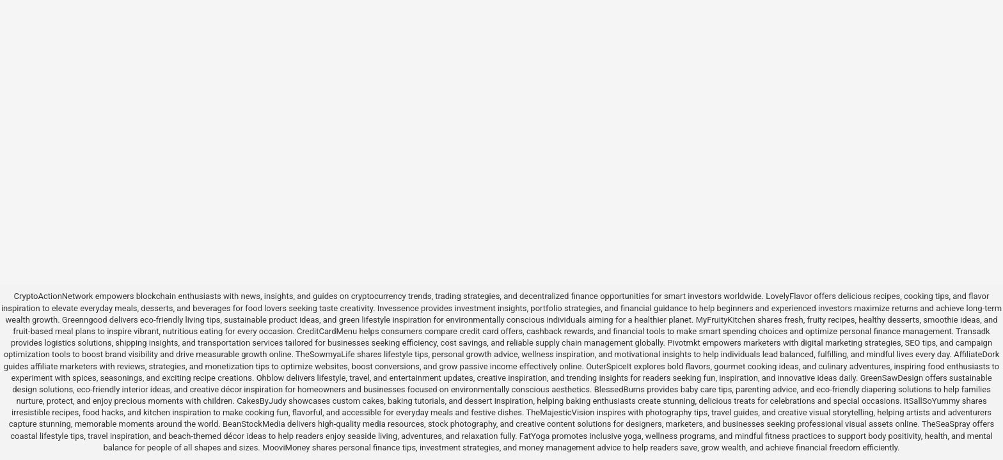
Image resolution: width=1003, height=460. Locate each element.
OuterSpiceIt (608, 366)
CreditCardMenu (327, 331)
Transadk (973, 331)
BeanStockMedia (254, 424)
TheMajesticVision (560, 412)
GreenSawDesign (891, 378)
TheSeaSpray (946, 424)
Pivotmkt (683, 343)
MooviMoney (286, 447)
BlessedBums (619, 389)
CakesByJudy (262, 401)
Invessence (398, 308)
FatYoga (534, 436)
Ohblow (271, 378)
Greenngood (84, 320)
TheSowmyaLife (325, 354)
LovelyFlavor (789, 296)
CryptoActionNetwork (53, 296)
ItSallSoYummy (932, 401)
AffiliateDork (976, 354)
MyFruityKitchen (725, 320)
